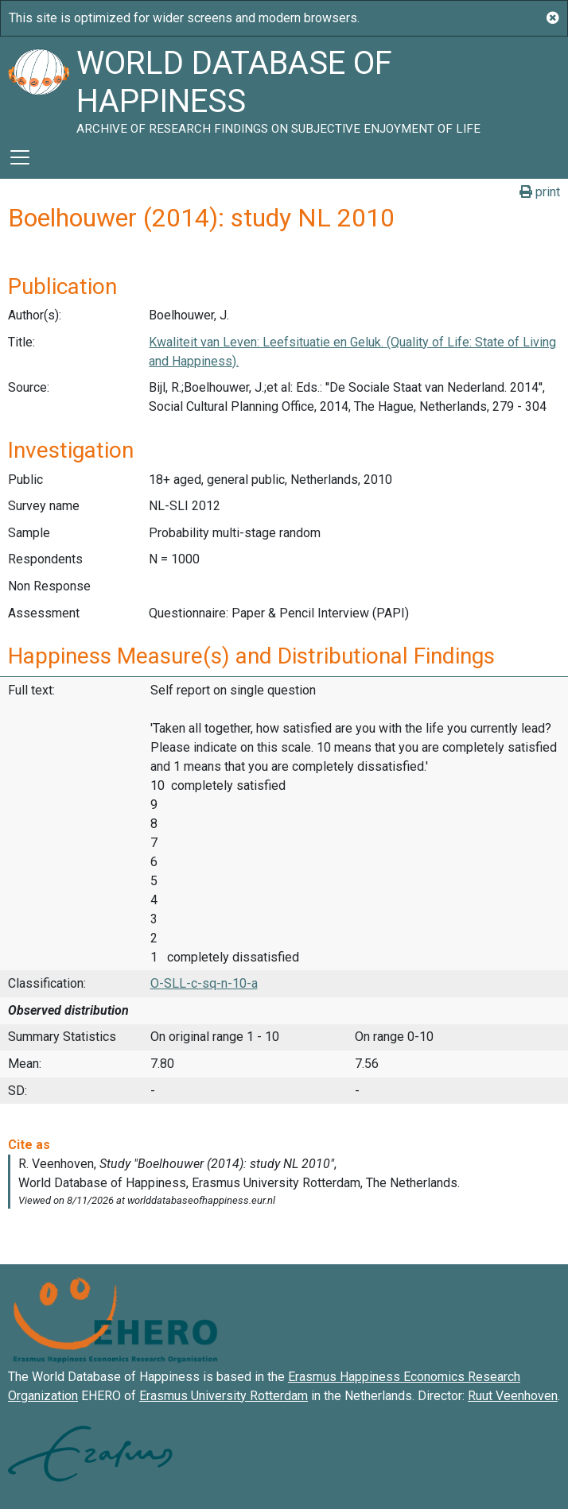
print (539, 191)
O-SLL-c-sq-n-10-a (204, 983)
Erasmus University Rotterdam (223, 1395)
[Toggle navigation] (20, 157)
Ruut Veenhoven (513, 1395)
